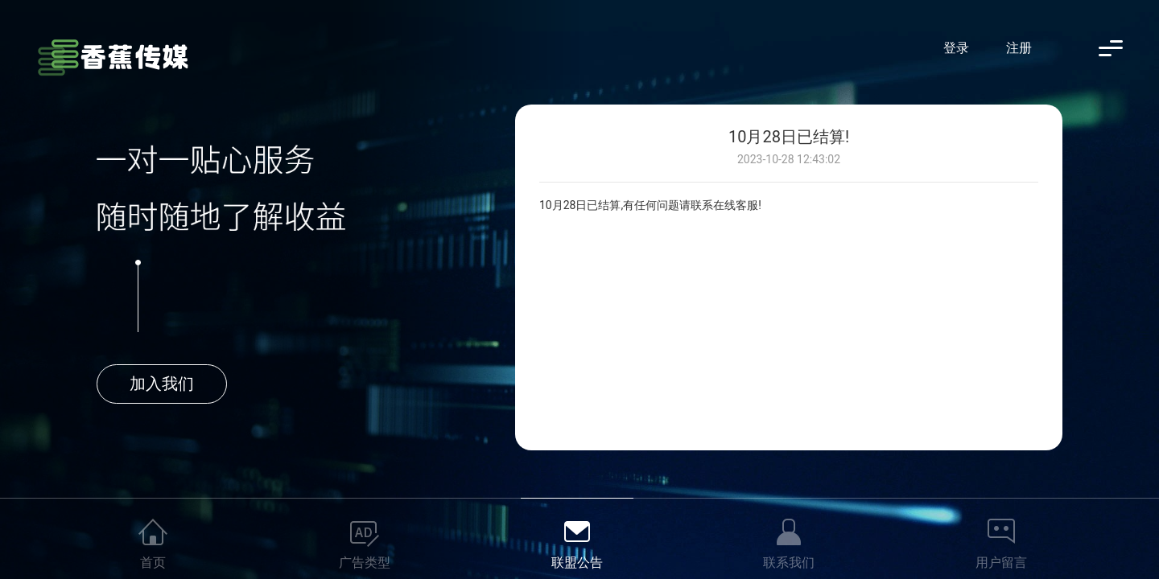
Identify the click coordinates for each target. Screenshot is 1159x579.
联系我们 (789, 562)
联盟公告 (577, 562)
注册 (1019, 47)
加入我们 (162, 383)
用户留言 (1001, 562)
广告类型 (364, 562)
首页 (153, 562)
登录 (956, 47)
